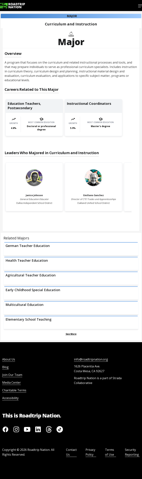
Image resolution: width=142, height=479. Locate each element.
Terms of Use (109, 452)
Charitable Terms (14, 390)
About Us (8, 359)
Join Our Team (12, 375)
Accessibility (10, 398)
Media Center (11, 382)
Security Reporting (132, 452)
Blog (5, 367)
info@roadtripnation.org (91, 359)
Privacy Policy (90, 452)
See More (71, 334)
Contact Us (71, 452)
